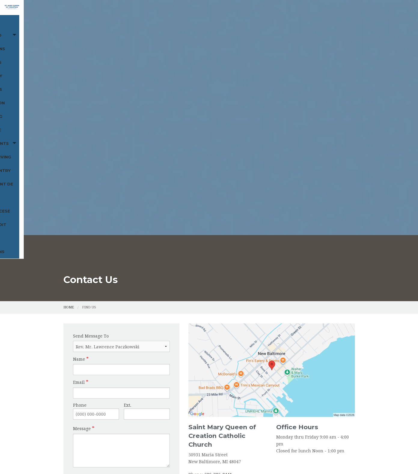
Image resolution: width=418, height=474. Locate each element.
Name (79, 169)
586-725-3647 (211, 291)
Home (72, 41)
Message (82, 239)
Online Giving (126, 55)
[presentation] (111, 294)
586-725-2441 (218, 285)
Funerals (167, 41)
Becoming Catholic (293, 41)
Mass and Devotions (118, 41)
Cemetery (196, 41)
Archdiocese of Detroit (268, 55)
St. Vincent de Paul (208, 55)
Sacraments (81, 55)
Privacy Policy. (305, 459)
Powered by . (272, 459)
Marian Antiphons (325, 55)
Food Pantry (163, 55)
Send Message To (91, 146)
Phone (80, 215)
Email (79, 192)
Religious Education (239, 41)
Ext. (127, 215)
